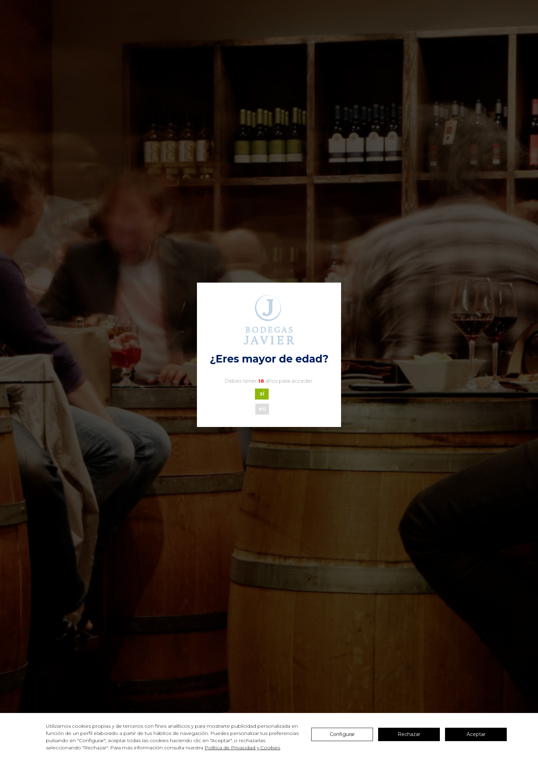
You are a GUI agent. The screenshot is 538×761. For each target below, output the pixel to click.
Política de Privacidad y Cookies (242, 748)
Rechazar (409, 734)
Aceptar (476, 734)
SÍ (262, 393)
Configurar (342, 734)
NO (262, 409)
